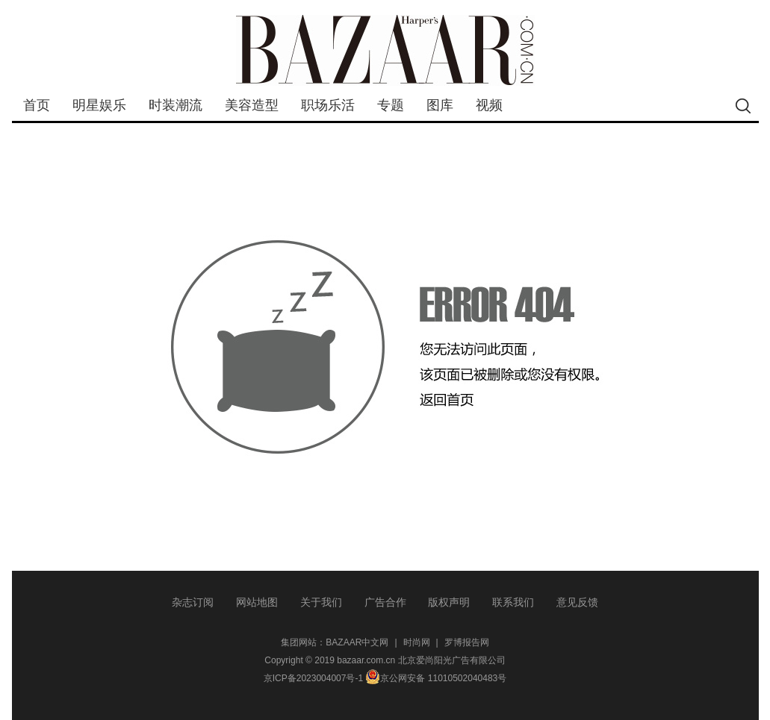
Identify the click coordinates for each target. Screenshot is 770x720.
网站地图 (257, 602)
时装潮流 (175, 105)
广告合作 (385, 602)
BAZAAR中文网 (357, 642)
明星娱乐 (99, 105)
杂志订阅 (193, 602)
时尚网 (416, 642)
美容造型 (252, 105)
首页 (36, 105)
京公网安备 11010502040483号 (435, 678)
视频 (489, 105)
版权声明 (449, 602)
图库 (439, 105)
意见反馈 (577, 602)
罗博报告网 (466, 642)
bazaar (385, 50)
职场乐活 (328, 105)
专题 (390, 105)
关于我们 (321, 602)
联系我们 (513, 602)
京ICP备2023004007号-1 (313, 678)
